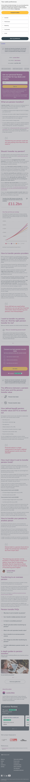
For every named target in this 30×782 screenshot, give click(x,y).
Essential (5, 17)
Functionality (6, 29)
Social (4, 33)
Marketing (5, 25)
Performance (6, 21)
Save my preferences (15, 38)
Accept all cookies (15, 12)
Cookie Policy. (17, 8)
